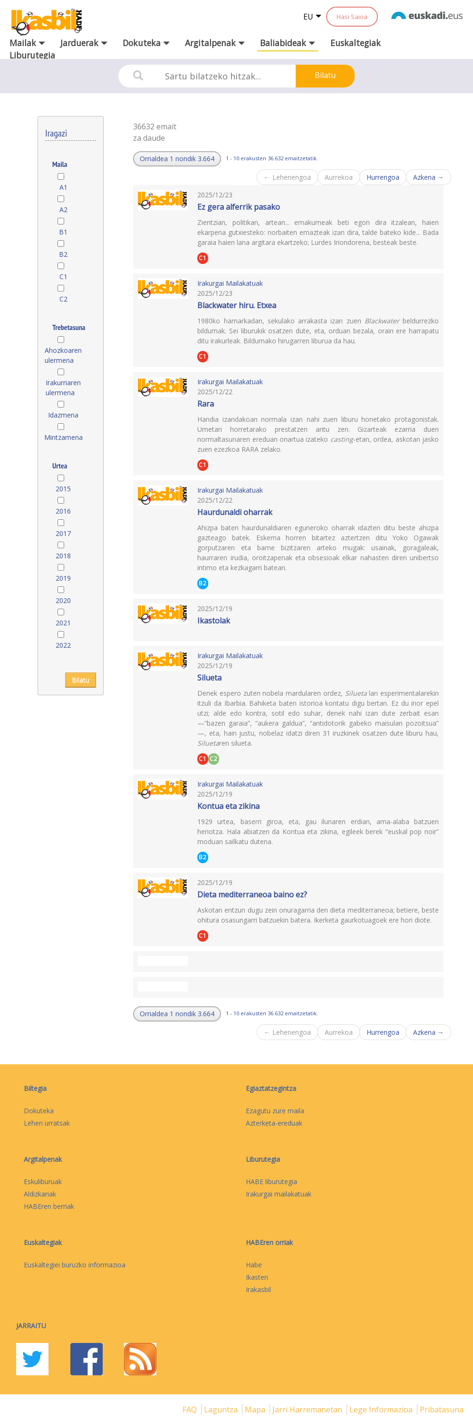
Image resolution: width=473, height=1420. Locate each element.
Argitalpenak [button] (215, 43)
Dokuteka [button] (146, 43)
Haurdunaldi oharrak (234, 512)
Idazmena (63, 414)
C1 (63, 276)
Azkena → (428, 177)
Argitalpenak (43, 1159)
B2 (63, 254)
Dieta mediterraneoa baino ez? (252, 894)
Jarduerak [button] (83, 43)
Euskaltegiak (355, 43)
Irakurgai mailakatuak (278, 1193)
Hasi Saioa (352, 16)
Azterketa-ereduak (274, 1123)
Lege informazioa (382, 1409)
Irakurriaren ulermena (63, 387)
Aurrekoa (339, 177)
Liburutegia (32, 55)
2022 (63, 645)
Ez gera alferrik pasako (238, 207)
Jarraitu (31, 1325)
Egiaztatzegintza (271, 1088)
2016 (63, 510)
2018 (63, 555)
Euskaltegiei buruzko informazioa (74, 1264)
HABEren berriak (49, 1206)
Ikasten (257, 1277)
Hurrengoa (383, 177)
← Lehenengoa (287, 177)
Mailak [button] (27, 43)
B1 (63, 231)
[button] (177, 158)
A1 (63, 187)
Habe (254, 1264)
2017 (63, 533)
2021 (63, 622)
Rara (205, 404)
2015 (63, 488)
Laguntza (222, 1409)
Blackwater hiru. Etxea (236, 305)
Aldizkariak (40, 1193)
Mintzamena (63, 437)
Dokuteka (39, 1110)
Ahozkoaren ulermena (63, 355)
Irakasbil (258, 1289)
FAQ (191, 1409)
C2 (63, 298)
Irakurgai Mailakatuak (230, 283)
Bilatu (325, 75)
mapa (256, 1409)
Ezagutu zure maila (275, 1110)
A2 (63, 209)
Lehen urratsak (47, 1123)
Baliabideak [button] (287, 43)
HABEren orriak (269, 1242)
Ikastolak (213, 620)
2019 (63, 578)
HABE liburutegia (271, 1181)
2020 (63, 600)
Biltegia (35, 1088)
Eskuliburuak (43, 1181)
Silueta (209, 677)
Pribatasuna (441, 1409)
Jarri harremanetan (308, 1409)
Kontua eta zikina (228, 806)
